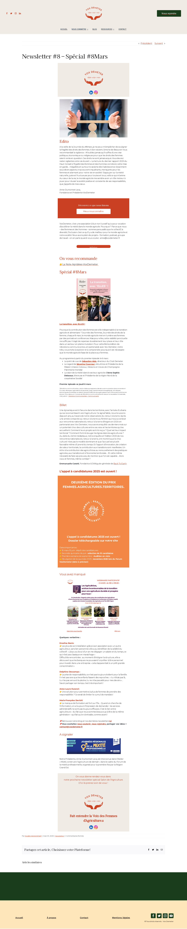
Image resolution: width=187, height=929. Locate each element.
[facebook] (7, 13)
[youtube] (171, 915)
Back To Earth (120, 463)
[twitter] (11, 13)
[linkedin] (20, 13)
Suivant (159, 43)
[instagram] (16, 13)
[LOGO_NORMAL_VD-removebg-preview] (93, 2)
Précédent (146, 43)
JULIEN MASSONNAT (33, 836)
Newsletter (59, 836)
